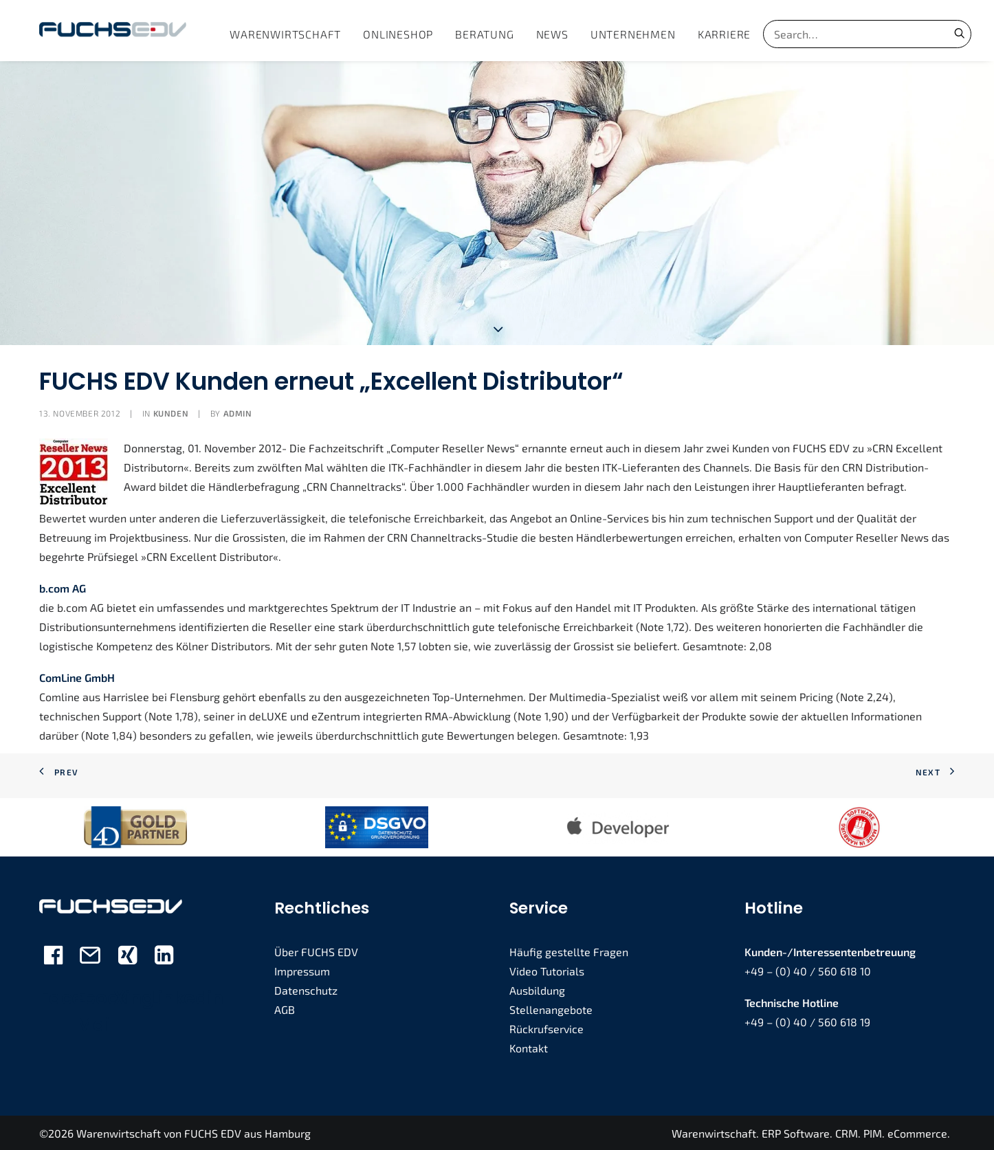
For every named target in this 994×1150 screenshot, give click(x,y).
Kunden (171, 412)
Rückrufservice (546, 1027)
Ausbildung (537, 988)
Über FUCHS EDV (316, 950)
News (552, 34)
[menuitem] (285, 34)
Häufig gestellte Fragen (568, 950)
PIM (872, 1131)
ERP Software (796, 1131)
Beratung (484, 34)
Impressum (302, 969)
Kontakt (528, 1046)
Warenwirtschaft (285, 34)
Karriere (724, 34)
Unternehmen (633, 34)
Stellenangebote (551, 1008)
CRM (846, 1131)
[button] (959, 32)
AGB (284, 1008)
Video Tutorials (546, 969)
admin (237, 412)
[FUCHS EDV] (112, 31)
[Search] (849, 34)
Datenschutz (306, 988)
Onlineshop (398, 34)
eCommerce (917, 1131)
